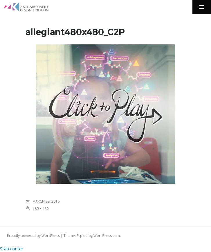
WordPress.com (106, 235)
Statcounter (12, 248)
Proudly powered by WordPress (33, 235)
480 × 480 (40, 208)
